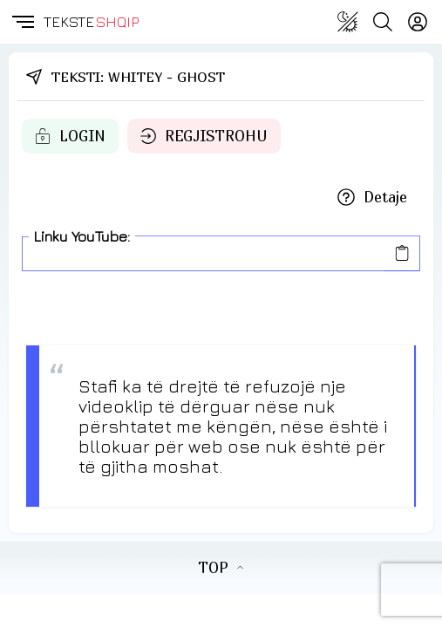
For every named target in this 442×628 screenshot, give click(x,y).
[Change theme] (347, 21)
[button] (22, 22)
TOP (220, 568)
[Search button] (382, 21)
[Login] (417, 21)
